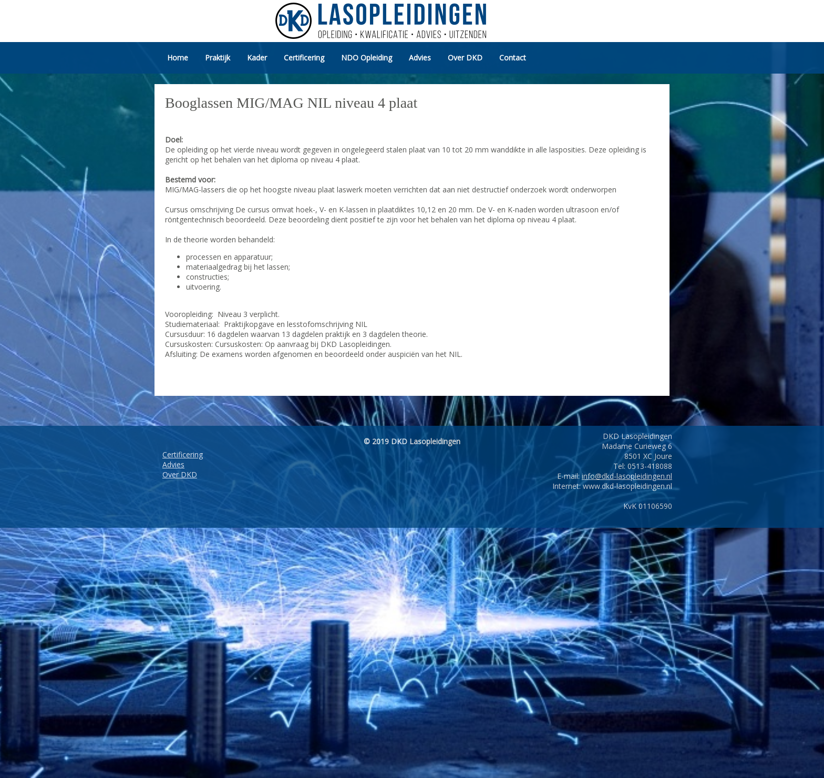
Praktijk (217, 58)
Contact (512, 58)
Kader (257, 58)
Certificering (304, 58)
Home (177, 58)
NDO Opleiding (366, 58)
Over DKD (465, 58)
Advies (420, 58)
